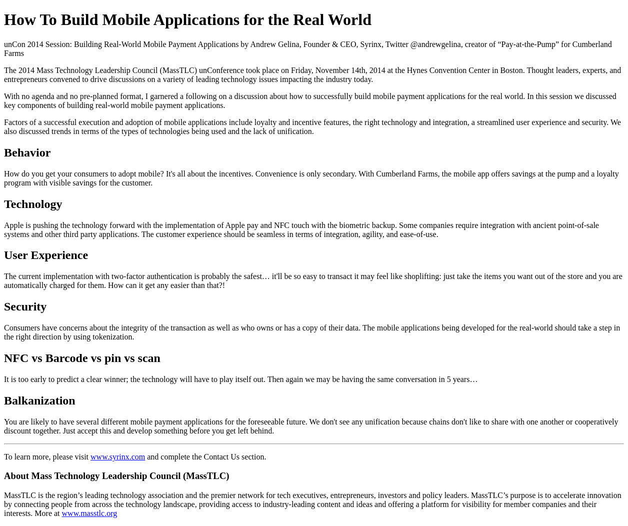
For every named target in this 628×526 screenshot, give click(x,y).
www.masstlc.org (90, 513)
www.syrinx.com (117, 456)
